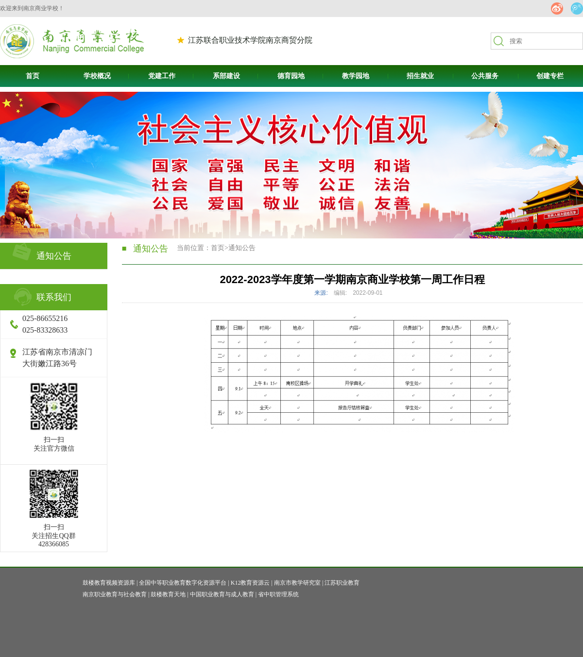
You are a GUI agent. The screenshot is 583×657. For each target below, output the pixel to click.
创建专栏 (550, 76)
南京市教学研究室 (297, 582)
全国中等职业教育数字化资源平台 (182, 582)
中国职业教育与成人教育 (222, 594)
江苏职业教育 (342, 582)
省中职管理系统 (278, 594)
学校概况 (97, 76)
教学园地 (355, 76)
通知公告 (242, 248)
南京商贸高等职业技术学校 (72, 41)
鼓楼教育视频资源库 (109, 582)
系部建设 (226, 76)
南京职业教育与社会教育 (115, 594)
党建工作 (161, 76)
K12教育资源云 (250, 582)
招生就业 (420, 76)
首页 (32, 76)
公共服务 (484, 76)
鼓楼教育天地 (168, 594)
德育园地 (291, 76)
